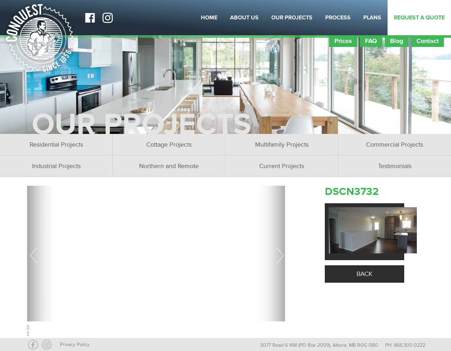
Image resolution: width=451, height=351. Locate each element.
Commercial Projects (394, 144)
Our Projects (292, 17)
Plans (372, 17)
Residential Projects (56, 144)
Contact (427, 41)
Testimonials (395, 166)
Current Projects (281, 166)
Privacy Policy (74, 344)
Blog (396, 41)
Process (338, 17)
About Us (244, 17)
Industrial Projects (56, 166)
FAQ (371, 41)
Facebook (90, 17)
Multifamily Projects (282, 144)
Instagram (107, 17)
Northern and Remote (169, 166)
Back (364, 274)
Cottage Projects (169, 144)
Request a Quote (419, 17)
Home (209, 17)
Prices (343, 41)
